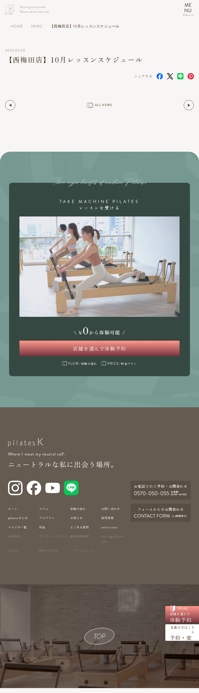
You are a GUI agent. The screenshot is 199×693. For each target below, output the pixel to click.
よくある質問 (79, 532)
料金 (42, 532)
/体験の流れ (79, 368)
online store (109, 532)
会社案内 (14, 541)
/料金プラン (119, 368)
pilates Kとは (18, 523)
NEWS (36, 26)
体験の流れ (78, 514)
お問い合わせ (110, 514)
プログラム (47, 523)
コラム (43, 514)
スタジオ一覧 (17, 532)
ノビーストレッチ (82, 556)
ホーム (12, 514)
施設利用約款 (79, 541)
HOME (17, 26)
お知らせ (76, 523)
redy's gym (49, 556)
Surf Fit (13, 556)
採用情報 (107, 523)
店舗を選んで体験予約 (99, 350)
